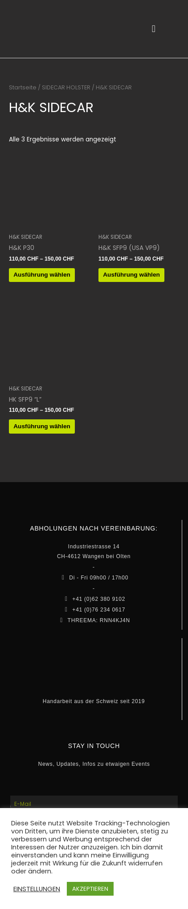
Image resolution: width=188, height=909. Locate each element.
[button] (153, 29)
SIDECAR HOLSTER (66, 87)
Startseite (23, 87)
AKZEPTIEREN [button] (90, 889)
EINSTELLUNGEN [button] (36, 889)
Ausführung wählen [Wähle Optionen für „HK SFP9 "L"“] (41, 426)
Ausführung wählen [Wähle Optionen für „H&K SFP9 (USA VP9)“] (131, 274)
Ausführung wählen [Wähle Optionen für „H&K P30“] (41, 274)
